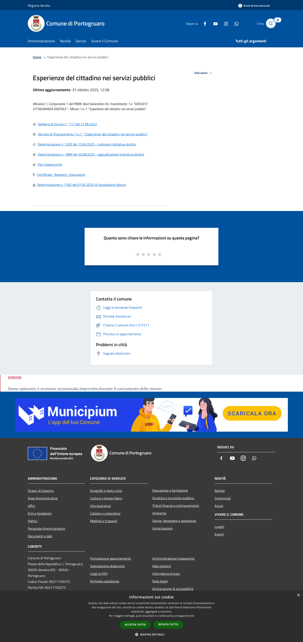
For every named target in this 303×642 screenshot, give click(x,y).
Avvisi (219, 505)
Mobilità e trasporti (103, 520)
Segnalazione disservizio (107, 566)
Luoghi (219, 526)
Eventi (219, 534)
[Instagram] (222, 23)
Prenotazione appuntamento (110, 558)
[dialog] (151, 616)
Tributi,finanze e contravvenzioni (175, 505)
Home (37, 57)
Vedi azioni (203, 73)
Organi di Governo (41, 490)
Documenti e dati (40, 536)
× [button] (298, 595)
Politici (32, 520)
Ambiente (159, 513)
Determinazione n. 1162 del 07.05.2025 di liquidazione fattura (81, 184)
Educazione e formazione (170, 490)
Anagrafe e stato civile (106, 490)
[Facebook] (201, 23)
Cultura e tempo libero (106, 498)
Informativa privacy (166, 573)
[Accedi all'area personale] (254, 6)
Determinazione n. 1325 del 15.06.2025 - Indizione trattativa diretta (87, 144)
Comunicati (223, 498)
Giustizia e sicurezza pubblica (173, 498)
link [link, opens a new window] (192, 616)
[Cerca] (270, 23)
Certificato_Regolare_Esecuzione (61, 174)
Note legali (160, 581)
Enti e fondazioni (40, 513)
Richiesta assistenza (104, 581)
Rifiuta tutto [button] (168, 624)
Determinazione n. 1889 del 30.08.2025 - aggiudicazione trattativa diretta (91, 154)
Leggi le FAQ (99, 573)
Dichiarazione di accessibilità (172, 588)
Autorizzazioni (162, 528)
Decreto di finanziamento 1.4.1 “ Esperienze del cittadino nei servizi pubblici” (93, 134)
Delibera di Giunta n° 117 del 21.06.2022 (67, 124)
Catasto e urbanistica (105, 513)
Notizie (220, 490)
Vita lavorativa (100, 505)
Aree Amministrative (43, 498)
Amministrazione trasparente (173, 558)
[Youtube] (211, 23)
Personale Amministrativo (46, 528)
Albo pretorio (161, 566)
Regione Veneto (39, 5)
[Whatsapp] (233, 23)
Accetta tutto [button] (135, 624)
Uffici (31, 505)
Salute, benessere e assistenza (174, 520)
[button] (151, 634)
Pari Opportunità (50, 164)
